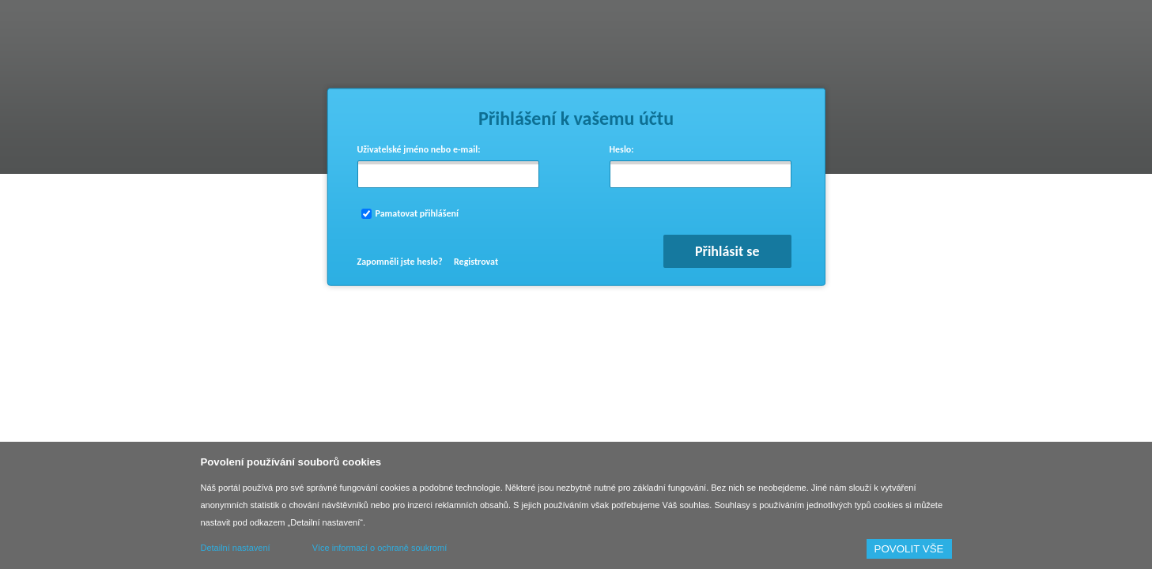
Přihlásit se (727, 251)
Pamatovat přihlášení (417, 213)
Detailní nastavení (235, 547)
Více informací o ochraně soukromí (380, 547)
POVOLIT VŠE (909, 549)
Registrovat (476, 261)
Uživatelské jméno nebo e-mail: (419, 149)
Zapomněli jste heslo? (400, 261)
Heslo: (622, 149)
